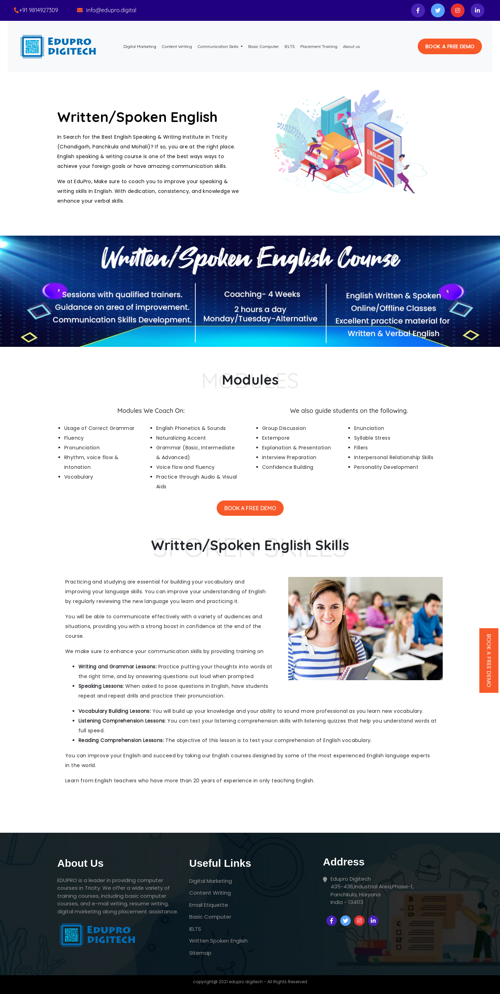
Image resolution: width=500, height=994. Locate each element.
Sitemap (200, 952)
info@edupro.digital (111, 10)
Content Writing (177, 46)
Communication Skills (219, 46)
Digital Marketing (141, 46)
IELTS (289, 46)
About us (351, 46)
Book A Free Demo (250, 508)
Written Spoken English (218, 940)
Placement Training (319, 46)
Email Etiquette (208, 905)
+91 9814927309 (38, 10)
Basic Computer (263, 46)
